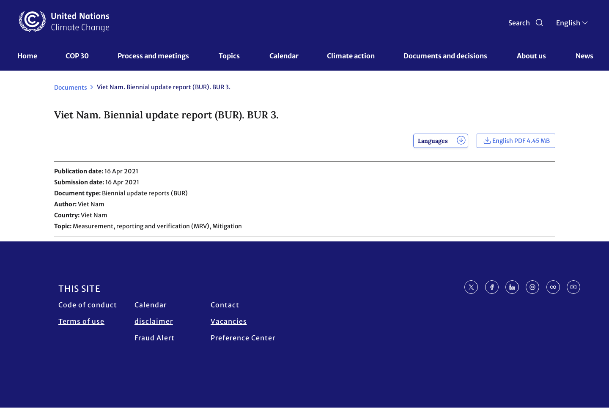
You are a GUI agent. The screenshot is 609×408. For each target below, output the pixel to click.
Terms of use (81, 321)
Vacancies (229, 321)
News (584, 56)
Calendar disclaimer (153, 313)
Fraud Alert (154, 338)
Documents (70, 87)
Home (27, 56)
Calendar (284, 56)
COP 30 (77, 56)
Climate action (351, 56)
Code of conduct (87, 305)
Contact (225, 305)
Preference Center (243, 338)
